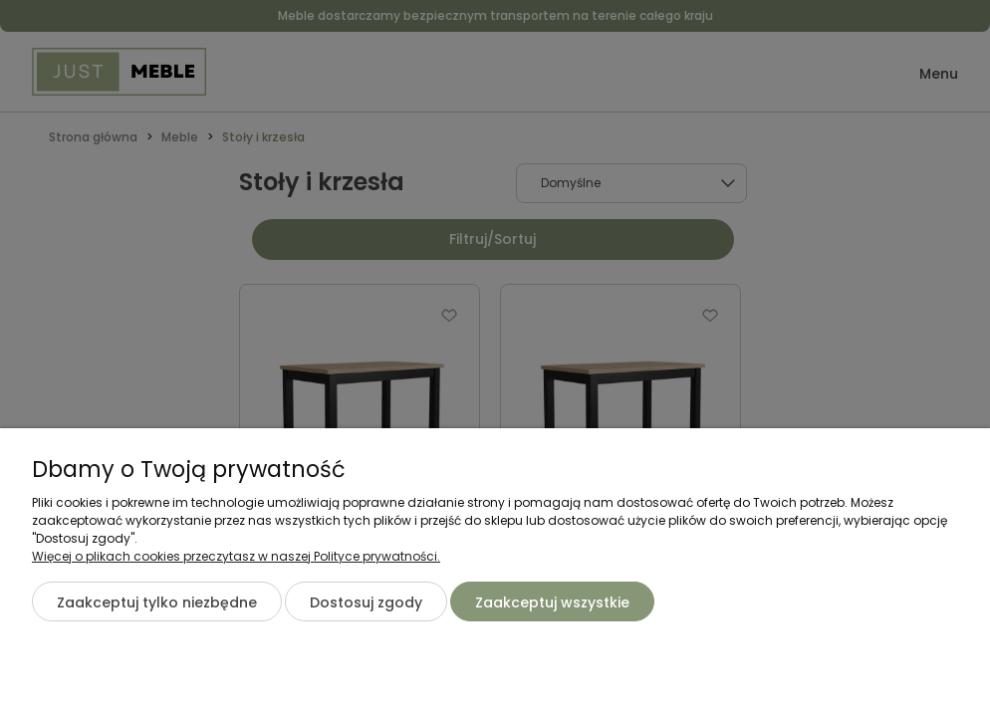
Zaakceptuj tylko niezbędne (157, 602)
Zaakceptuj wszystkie (552, 602)
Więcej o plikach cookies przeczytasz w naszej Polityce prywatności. (236, 556)
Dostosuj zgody (366, 602)
